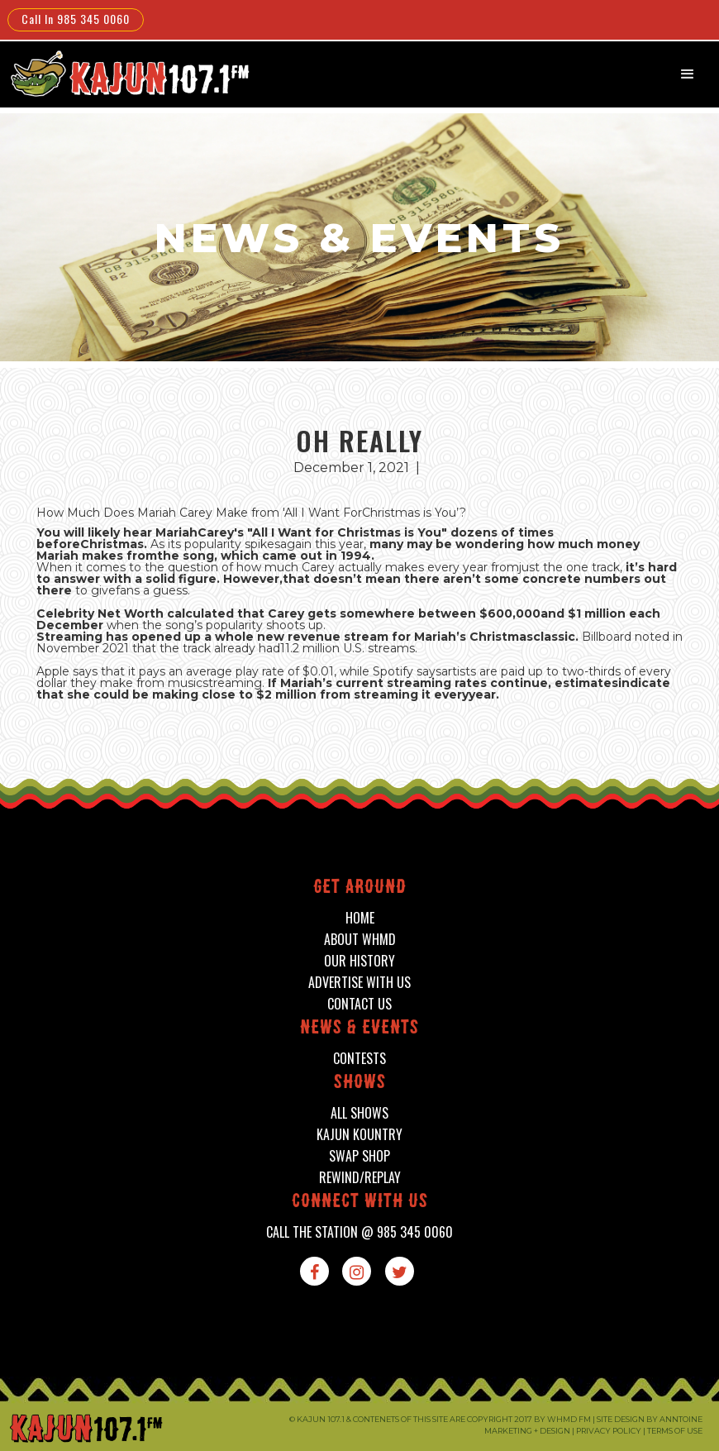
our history (359, 961)
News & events (359, 1029)
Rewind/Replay (360, 1177)
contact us (359, 1004)
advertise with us (359, 982)
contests (359, 1058)
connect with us (360, 1202)
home (359, 918)
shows (360, 1083)
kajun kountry (359, 1134)
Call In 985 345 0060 (75, 18)
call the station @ (359, 1232)
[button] (687, 74)
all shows (359, 1113)
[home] (127, 73)
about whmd (360, 939)
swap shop (359, 1156)
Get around (360, 888)
